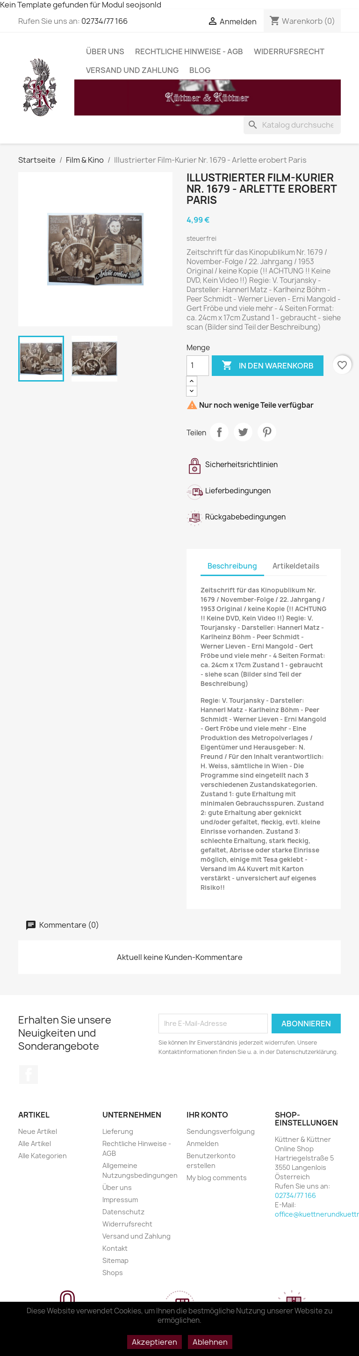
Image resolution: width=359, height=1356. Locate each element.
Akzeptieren (154, 1342)
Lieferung (117, 1131)
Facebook (28, 1074)
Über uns (105, 51)
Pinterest (267, 432)
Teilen (219, 432)
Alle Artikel (34, 1143)
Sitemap (115, 1260)
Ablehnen (210, 1342)
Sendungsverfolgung (221, 1131)
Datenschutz (123, 1211)
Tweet (243, 432)
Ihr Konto (207, 1115)
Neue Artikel (37, 1131)
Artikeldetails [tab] (296, 566)
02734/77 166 (104, 21)
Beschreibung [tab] (232, 566)
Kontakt (115, 1248)
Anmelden (203, 1143)
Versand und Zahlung (132, 70)
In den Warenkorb (268, 366)
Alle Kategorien (42, 1155)
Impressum (120, 1199)
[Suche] (292, 124)
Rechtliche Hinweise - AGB (189, 51)
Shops (112, 1272)
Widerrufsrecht (289, 51)
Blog (199, 70)
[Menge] (198, 365)
